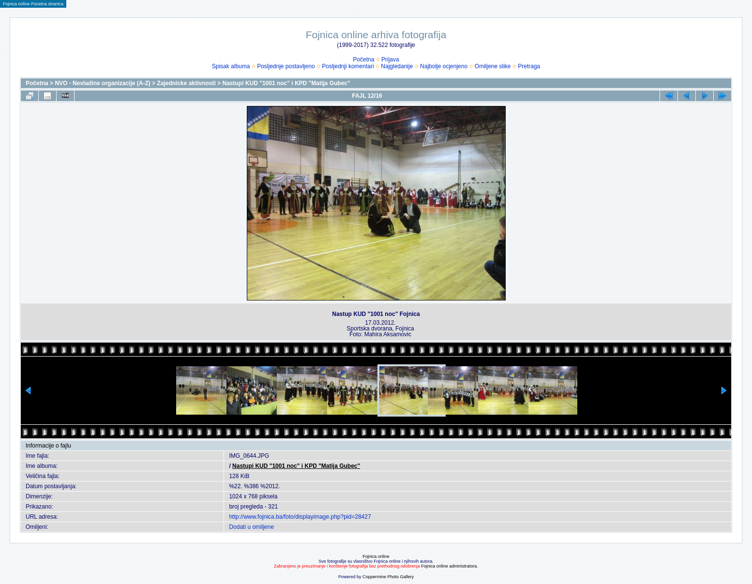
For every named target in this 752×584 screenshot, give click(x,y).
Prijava (390, 59)
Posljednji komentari (348, 66)
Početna (363, 59)
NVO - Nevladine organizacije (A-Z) (102, 83)
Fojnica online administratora (449, 566)
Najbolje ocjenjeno (443, 66)
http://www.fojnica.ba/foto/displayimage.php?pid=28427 (300, 516)
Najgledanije (397, 66)
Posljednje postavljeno (286, 66)
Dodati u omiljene (251, 527)
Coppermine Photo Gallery (388, 576)
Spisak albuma (231, 66)
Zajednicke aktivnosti (186, 83)
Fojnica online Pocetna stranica (33, 3)
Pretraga (529, 66)
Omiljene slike (493, 66)
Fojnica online (376, 556)
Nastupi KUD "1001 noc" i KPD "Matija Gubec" (286, 83)
